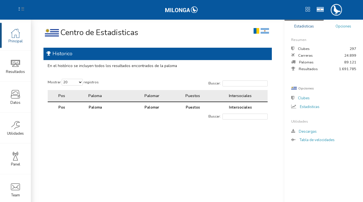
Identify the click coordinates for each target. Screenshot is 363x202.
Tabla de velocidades (313, 140)
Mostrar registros (73, 82)
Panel (15, 158)
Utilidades (15, 127)
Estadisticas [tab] (304, 26)
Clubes (300, 98)
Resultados (15, 66)
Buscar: (238, 83)
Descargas (304, 131)
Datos (15, 96)
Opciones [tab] (343, 26)
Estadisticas (305, 106)
